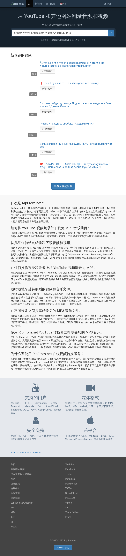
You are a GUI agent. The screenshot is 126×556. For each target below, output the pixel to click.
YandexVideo (72, 512)
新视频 (38, 3)
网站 (13, 479)
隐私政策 (15, 483)
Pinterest (70, 498)
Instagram (70, 479)
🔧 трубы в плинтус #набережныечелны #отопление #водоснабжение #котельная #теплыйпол (72, 64)
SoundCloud (71, 493)
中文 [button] (108, 3)
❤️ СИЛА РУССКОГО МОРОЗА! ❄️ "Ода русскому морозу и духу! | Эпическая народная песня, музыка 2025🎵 (75, 165)
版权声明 (15, 493)
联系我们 (15, 498)
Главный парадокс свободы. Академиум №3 (67, 123)
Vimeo (68, 502)
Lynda (68, 517)
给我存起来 (47, 71)
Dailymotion (71, 483)
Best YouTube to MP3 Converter (26, 452)
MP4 (13, 521)
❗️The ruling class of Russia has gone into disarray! (69, 83)
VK (66, 507)
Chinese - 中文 (63, 548)
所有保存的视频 (63, 186)
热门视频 (50, 3)
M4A (13, 512)
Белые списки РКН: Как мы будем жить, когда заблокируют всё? (76, 145)
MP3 (13, 507)
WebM (14, 526)
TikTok (68, 488)
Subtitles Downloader (22, 502)
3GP (13, 517)
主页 (13, 464)
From (17, 3)
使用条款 (15, 488)
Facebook (70, 469)
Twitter (68, 474)
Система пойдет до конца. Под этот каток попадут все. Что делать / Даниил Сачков (75, 105)
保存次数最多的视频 (21, 474)
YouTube (69, 464)
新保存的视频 (18, 469)
